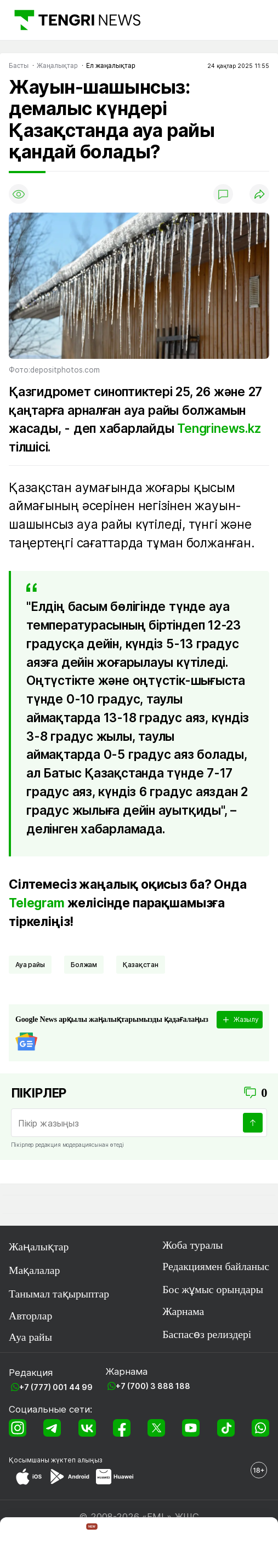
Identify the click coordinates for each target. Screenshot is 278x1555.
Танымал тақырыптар (59, 1294)
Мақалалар (34, 1270)
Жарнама (183, 1311)
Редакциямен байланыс (215, 1266)
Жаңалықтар (39, 1246)
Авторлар (30, 1316)
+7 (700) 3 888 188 (153, 1386)
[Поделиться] (259, 194)
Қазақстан (140, 965)
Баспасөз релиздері (206, 1334)
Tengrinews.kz (218, 428)
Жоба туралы (192, 1245)
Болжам (84, 965)
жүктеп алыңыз (77, 1460)
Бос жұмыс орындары (212, 1289)
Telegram (37, 902)
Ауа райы (30, 965)
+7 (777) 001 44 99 (56, 1387)
